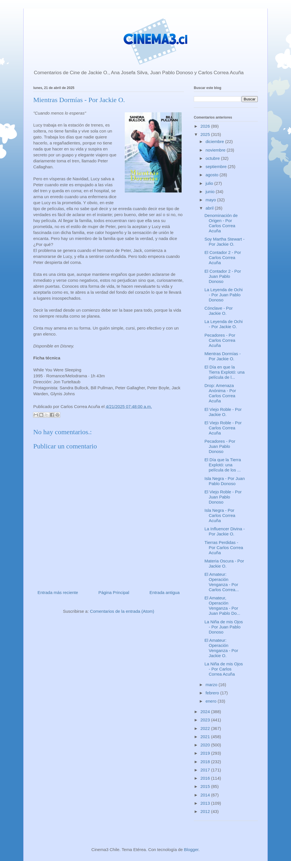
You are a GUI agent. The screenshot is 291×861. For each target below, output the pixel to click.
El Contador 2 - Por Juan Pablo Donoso (223, 276)
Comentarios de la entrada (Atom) (122, 611)
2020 (205, 744)
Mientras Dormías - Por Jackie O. (223, 356)
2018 (205, 761)
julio (209, 183)
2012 (205, 811)
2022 (205, 728)
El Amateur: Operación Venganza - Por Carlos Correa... (222, 582)
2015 (205, 786)
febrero (212, 692)
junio (210, 191)
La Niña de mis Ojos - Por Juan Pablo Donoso (224, 626)
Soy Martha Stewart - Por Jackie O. (225, 242)
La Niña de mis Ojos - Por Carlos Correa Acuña (224, 668)
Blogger (191, 849)
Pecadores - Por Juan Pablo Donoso (220, 446)
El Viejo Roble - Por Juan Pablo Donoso (223, 496)
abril (210, 208)
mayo (211, 199)
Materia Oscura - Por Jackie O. (224, 563)
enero (211, 701)
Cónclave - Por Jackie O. (219, 311)
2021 (205, 736)
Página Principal (113, 592)
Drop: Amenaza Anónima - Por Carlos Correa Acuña (220, 393)
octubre (213, 158)
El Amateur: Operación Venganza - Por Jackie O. (221, 648)
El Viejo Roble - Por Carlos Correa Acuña (223, 427)
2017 (205, 769)
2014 (205, 794)
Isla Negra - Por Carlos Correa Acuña (220, 515)
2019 (205, 753)
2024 (205, 711)
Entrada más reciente (58, 592)
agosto (212, 174)
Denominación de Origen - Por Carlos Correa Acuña (221, 223)
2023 (205, 719)
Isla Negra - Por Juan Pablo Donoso (225, 481)
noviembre (215, 150)
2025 (205, 134)
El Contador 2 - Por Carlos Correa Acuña (223, 257)
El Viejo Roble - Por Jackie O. (223, 412)
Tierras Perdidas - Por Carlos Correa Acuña (224, 547)
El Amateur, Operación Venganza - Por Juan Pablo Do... (222, 605)
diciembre (215, 141)
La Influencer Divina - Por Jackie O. (225, 531)
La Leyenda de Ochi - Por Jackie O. (224, 324)
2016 (205, 778)
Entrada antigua (164, 592)
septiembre (216, 166)
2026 (205, 126)
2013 (205, 803)
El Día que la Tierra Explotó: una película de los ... (223, 464)
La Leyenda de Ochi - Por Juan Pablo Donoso (224, 294)
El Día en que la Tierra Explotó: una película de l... (225, 372)
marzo (212, 684)
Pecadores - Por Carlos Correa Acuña (220, 340)
